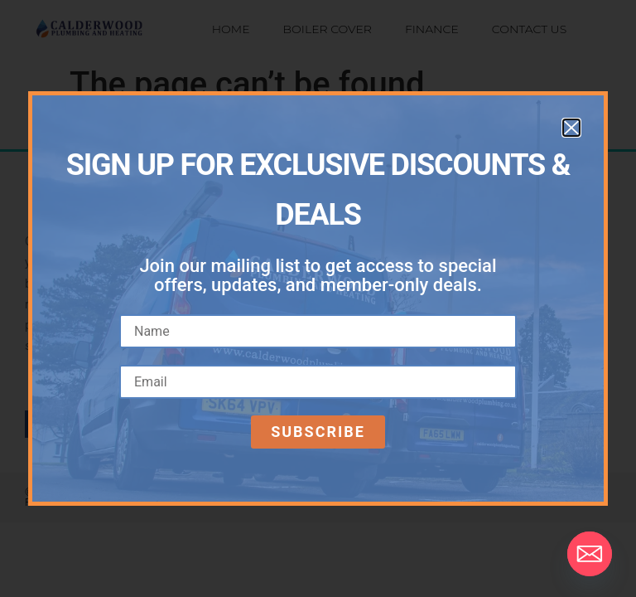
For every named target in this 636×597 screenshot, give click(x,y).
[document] (318, 298)
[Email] (589, 553)
